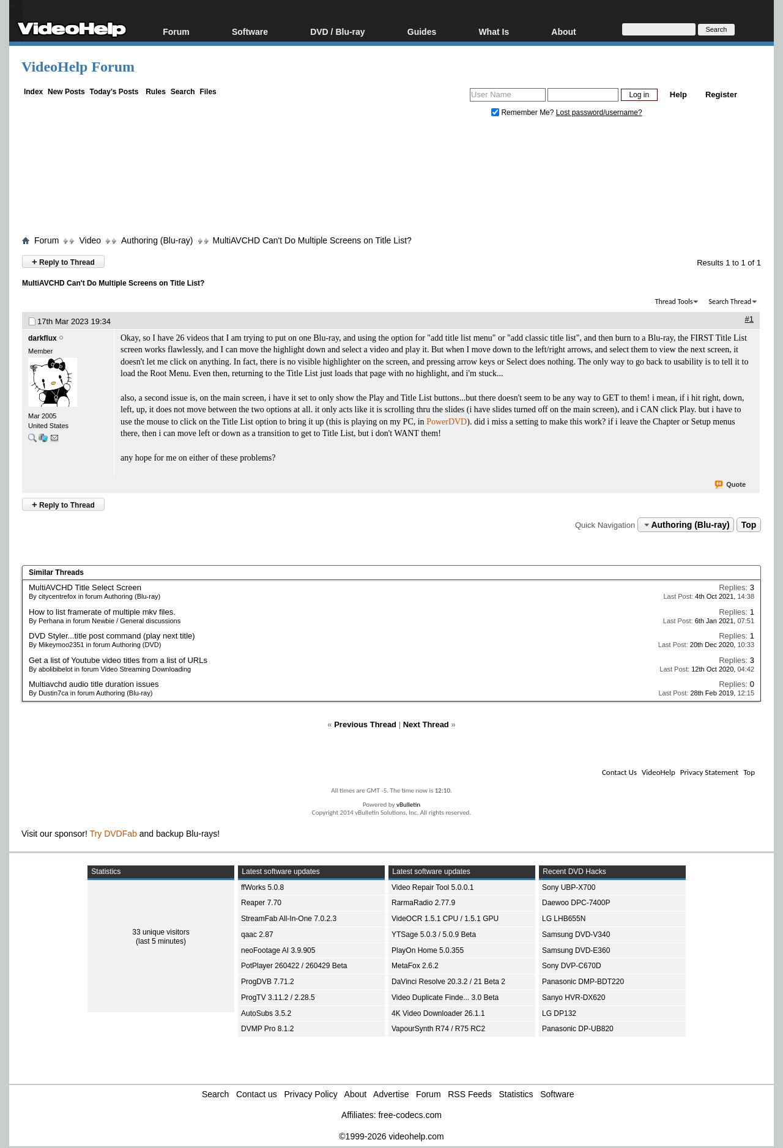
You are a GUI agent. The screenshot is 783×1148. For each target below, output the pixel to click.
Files (207, 91)
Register (721, 94)
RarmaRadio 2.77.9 (423, 902)
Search (183, 91)
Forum (176, 31)
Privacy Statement (709, 772)
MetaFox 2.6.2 (415, 965)
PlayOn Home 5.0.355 (428, 950)
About (563, 31)
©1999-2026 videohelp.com (391, 1136)
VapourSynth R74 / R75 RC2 (438, 1028)
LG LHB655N (563, 918)
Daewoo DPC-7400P (576, 902)
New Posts (66, 91)
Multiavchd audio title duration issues (93, 684)
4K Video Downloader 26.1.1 (438, 1013)
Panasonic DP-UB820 (578, 1028)
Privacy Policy (311, 1094)
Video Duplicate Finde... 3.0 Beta (445, 997)
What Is (493, 31)
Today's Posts (113, 91)
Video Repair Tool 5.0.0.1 (432, 887)
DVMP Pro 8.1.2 (267, 1028)
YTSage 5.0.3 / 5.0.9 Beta (434, 934)
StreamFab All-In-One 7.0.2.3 (288, 918)
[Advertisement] (391, 179)
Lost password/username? (599, 112)
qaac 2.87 (257, 934)
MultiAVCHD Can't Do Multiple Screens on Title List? (312, 240)
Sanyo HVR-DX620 (573, 997)
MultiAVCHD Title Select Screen (85, 587)
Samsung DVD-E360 (576, 950)
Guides (421, 31)
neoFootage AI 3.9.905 (278, 950)
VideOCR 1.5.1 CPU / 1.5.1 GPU (445, 918)
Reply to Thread (63, 261)
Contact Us (619, 772)
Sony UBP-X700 (568, 887)
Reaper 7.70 (261, 902)
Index (33, 91)
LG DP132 (559, 1013)
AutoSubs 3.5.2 (266, 1013)
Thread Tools (674, 301)
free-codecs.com (409, 1115)
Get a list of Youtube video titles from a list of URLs (118, 660)
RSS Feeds (470, 1094)
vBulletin (408, 805)
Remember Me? (523, 112)
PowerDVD (446, 421)
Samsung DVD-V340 (576, 934)
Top (749, 525)
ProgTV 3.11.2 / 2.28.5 (278, 997)
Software (250, 31)
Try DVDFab (113, 834)
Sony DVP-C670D (571, 965)
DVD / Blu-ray (337, 31)
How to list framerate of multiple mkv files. (102, 612)
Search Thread (729, 301)
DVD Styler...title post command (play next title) (112, 635)
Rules (156, 91)
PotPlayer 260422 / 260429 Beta (294, 965)
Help (678, 94)
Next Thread (426, 724)
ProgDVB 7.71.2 (267, 981)
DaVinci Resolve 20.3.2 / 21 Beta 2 (448, 981)
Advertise (391, 1094)
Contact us (256, 1094)
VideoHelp (658, 772)
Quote (731, 485)
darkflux (42, 338)
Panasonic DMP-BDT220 (583, 981)
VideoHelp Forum (78, 67)
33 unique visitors (160, 932)
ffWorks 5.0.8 (262, 887)
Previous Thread (365, 724)
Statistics (516, 1094)
